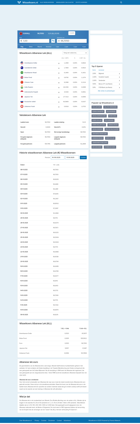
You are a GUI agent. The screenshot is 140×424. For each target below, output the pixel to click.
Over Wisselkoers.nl (25, 420)
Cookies (43, 420)
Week (31, 46)
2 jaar (66, 46)
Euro (20, 37)
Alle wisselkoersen (47, 2)
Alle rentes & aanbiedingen (106, 81)
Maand (40, 46)
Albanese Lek (60, 37)
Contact (59, 420)
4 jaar (84, 46)
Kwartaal (48, 46)
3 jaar (75, 46)
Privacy (37, 420)
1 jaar (57, 46)
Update (83, 157)
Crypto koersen (81, 2)
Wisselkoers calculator (64, 2)
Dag (22, 46)
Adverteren (67, 420)
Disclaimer (51, 420)
